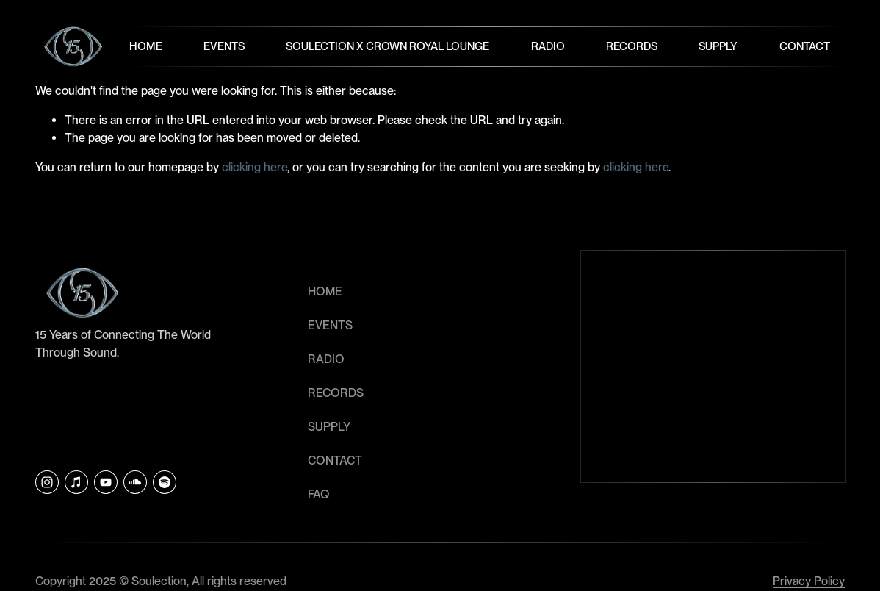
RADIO (326, 359)
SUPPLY (329, 427)
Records (631, 46)
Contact (804, 46)
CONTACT (335, 461)
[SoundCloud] (135, 482)
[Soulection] (164, 482)
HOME (325, 291)
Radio (548, 46)
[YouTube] (106, 482)
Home (145, 46)
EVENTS (330, 325)
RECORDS (336, 393)
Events (224, 46)
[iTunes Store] (76, 482)
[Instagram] (47, 482)
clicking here (254, 167)
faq (319, 494)
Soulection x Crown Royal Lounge (388, 46)
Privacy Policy (809, 581)
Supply (718, 46)
